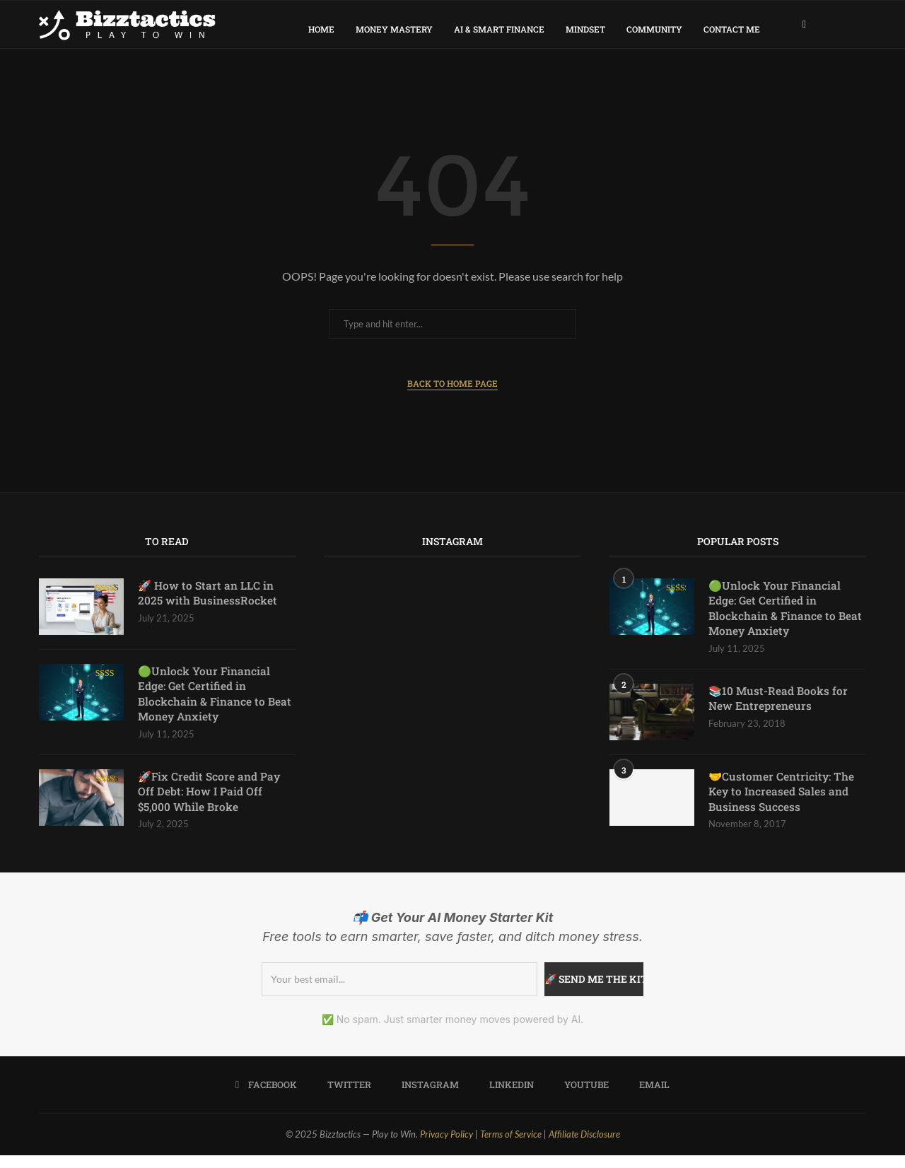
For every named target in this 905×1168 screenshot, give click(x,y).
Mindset (585, 29)
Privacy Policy (446, 1147)
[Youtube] (582, 1098)
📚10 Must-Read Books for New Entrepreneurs (778, 710)
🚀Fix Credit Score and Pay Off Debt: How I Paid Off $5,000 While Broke (210, 804)
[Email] (650, 1098)
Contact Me (731, 29)
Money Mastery (394, 29)
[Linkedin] (507, 1098)
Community (654, 29)
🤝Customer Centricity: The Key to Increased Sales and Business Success (782, 804)
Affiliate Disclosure (584, 1147)
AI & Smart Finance (499, 29)
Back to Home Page (452, 392)
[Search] (859, 29)
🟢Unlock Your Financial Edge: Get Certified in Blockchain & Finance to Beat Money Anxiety (215, 703)
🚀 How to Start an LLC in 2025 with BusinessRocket (208, 602)
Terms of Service (511, 1147)
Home (321, 29)
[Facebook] (804, 29)
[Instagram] (425, 1098)
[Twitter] (344, 1098)
